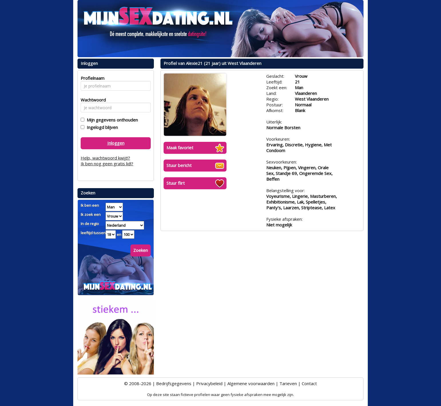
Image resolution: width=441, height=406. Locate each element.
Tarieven (288, 383)
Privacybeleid (209, 383)
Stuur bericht (179, 165)
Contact (309, 383)
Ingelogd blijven (101, 127)
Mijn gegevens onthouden (111, 120)
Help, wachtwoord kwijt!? (105, 158)
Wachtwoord (92, 100)
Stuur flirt (175, 183)
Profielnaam (92, 78)
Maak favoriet (179, 147)
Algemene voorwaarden (251, 383)
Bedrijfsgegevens (173, 383)
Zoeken (140, 250)
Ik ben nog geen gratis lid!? (107, 163)
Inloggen (115, 143)
